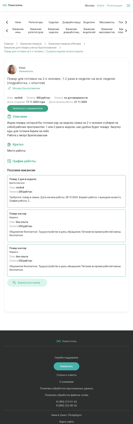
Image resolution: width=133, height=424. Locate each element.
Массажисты (107, 22)
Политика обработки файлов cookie (66, 395)
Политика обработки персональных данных (66, 388)
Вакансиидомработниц (71, 31)
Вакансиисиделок (53, 31)
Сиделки (54, 22)
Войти (100, 5)
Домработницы (71, 22)
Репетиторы (36, 22)
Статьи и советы (67, 375)
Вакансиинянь (18, 31)
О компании (66, 381)
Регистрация (114, 5)
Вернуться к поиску (26, 283)
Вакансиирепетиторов (35, 31)
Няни (18, 22)
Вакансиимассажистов (107, 31)
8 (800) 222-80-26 (66, 405)
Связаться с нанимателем (28, 108)
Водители (89, 22)
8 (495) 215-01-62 (66, 401)
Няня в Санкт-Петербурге (66, 415)
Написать (66, 366)
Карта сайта (66, 421)
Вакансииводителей (89, 31)
